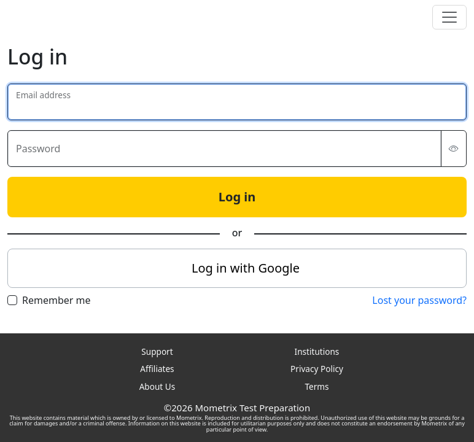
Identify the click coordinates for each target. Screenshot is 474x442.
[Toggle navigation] (449, 17)
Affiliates (157, 368)
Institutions (317, 351)
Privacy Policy (316, 368)
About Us (157, 386)
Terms (316, 386)
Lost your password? (419, 300)
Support (157, 351)
